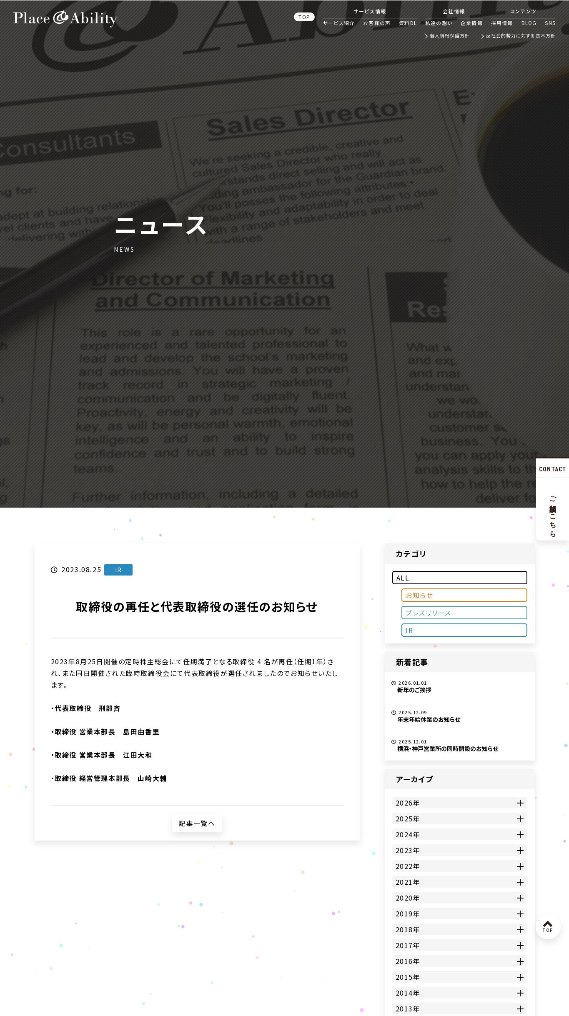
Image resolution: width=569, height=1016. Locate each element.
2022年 (408, 866)
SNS (550, 22)
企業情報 (472, 22)
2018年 (408, 929)
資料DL (408, 22)
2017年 (408, 945)
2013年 (408, 1008)
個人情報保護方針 (450, 36)
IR (409, 630)
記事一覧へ (197, 823)
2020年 (408, 898)
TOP (304, 16)
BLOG (529, 22)
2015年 (408, 977)
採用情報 (502, 22)
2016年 (408, 961)
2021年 (408, 882)
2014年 (408, 993)
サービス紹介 (339, 22)
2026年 (408, 803)
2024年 (408, 834)
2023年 (408, 850)
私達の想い (438, 22)
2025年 (408, 818)
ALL (403, 578)
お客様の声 (377, 22)
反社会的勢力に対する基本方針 (521, 36)
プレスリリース (428, 613)
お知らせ (419, 595)
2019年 (408, 913)
